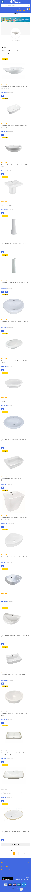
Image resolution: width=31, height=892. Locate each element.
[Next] (20, 853)
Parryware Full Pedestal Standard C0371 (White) (14, 282)
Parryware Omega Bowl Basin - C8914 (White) (14, 557)
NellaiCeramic (20, 879)
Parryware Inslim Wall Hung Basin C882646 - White (15, 596)
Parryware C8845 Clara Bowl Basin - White (13, 674)
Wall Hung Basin (15, 41)
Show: (3, 54)
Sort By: (3, 50)
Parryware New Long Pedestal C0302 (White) (13, 243)
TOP (21, 889)
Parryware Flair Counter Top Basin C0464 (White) (14, 321)
